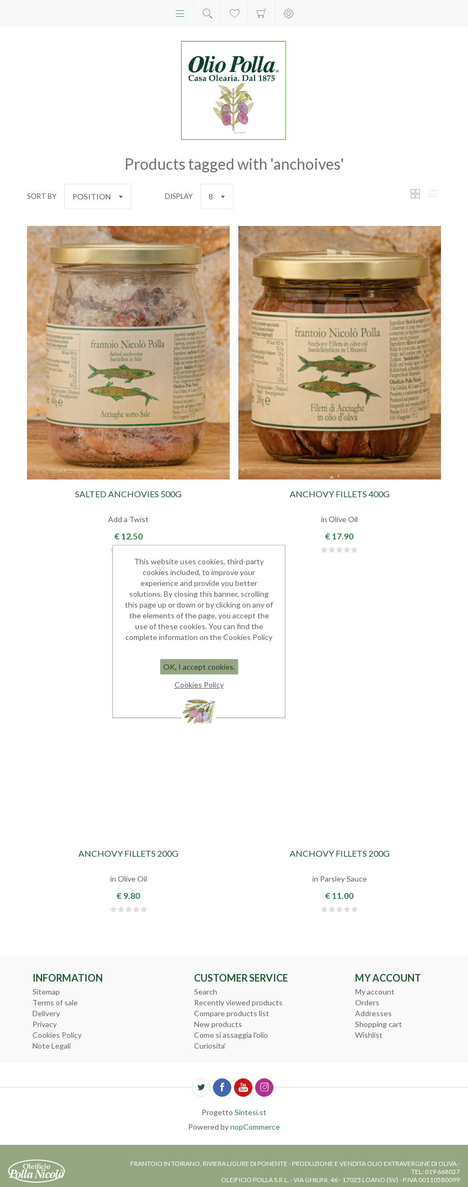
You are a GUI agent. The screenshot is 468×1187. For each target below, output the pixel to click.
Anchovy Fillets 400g (340, 494)
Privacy (44, 1024)
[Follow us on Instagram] (264, 1087)
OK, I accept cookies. (199, 666)
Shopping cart (261, 13)
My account (375, 991)
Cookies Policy (57, 1034)
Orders (367, 1002)
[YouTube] (243, 1087)
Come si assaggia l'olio (231, 1034)
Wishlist (369, 1034)
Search (205, 991)
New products (218, 1024)
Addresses (373, 1013)
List (433, 194)
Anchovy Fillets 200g (128, 853)
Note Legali (51, 1045)
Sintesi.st (250, 1112)
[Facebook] (222, 1087)
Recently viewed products (238, 1002)
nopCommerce (255, 1126)
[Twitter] (201, 1087)
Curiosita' (210, 1045)
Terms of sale (55, 1002)
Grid (415, 194)
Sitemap (46, 991)
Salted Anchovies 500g (128, 494)
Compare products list (231, 1013)
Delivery (46, 1013)
